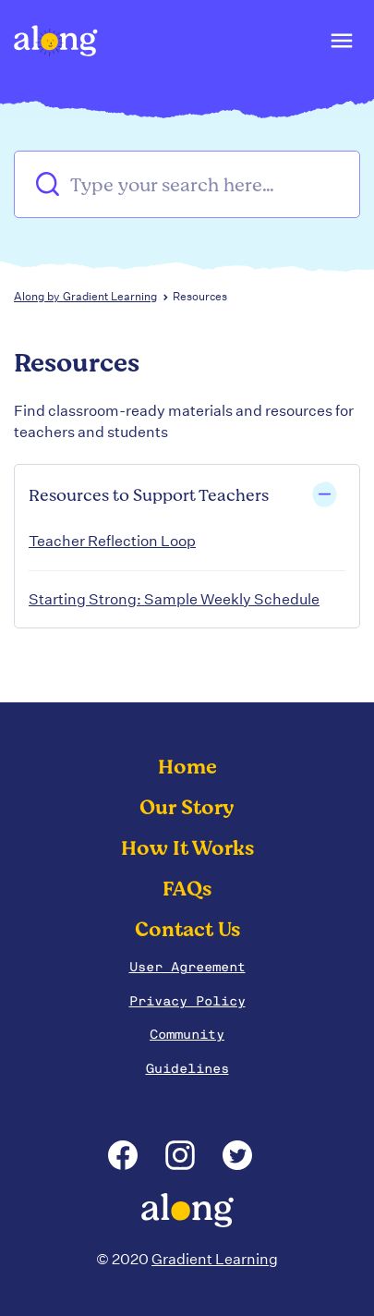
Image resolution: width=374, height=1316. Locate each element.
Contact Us (187, 929)
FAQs (187, 889)
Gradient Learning (214, 1259)
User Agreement (187, 966)
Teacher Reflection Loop (112, 541)
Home (187, 767)
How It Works (187, 848)
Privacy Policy (187, 1000)
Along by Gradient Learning (85, 296)
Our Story (187, 807)
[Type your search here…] (187, 184)
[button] (340, 45)
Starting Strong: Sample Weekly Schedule (174, 599)
